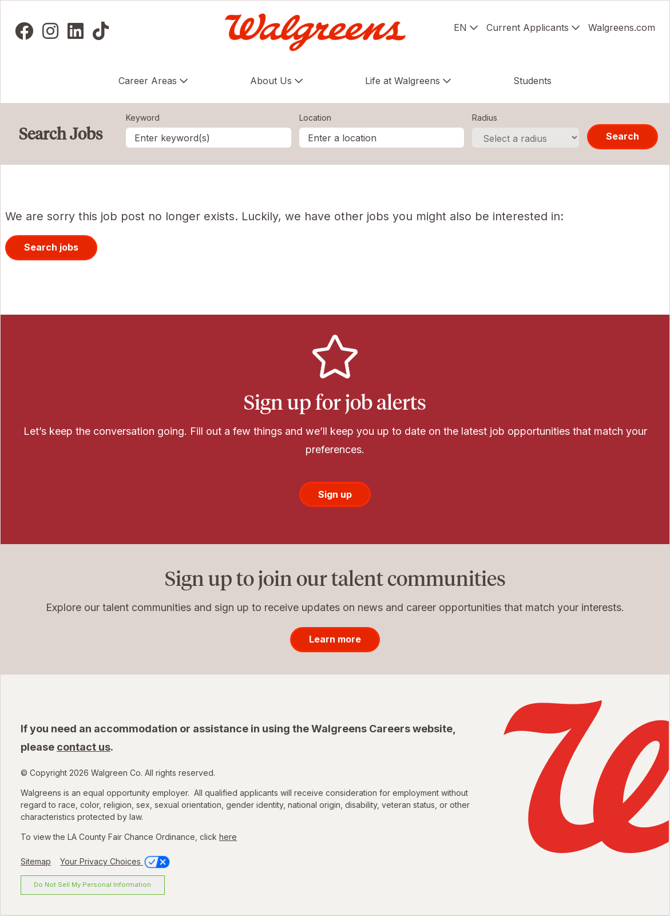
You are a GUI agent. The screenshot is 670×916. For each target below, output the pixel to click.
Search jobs (51, 247)
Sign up (335, 494)
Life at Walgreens (402, 80)
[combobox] (382, 138)
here (228, 837)
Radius (484, 117)
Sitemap (36, 861)
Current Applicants (527, 27)
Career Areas (147, 80)
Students (532, 80)
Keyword (143, 117)
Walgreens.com (621, 27)
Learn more (335, 639)
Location (315, 117)
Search (622, 136)
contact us (83, 747)
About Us (271, 80)
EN (460, 27)
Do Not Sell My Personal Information (92, 885)
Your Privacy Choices (116, 861)
